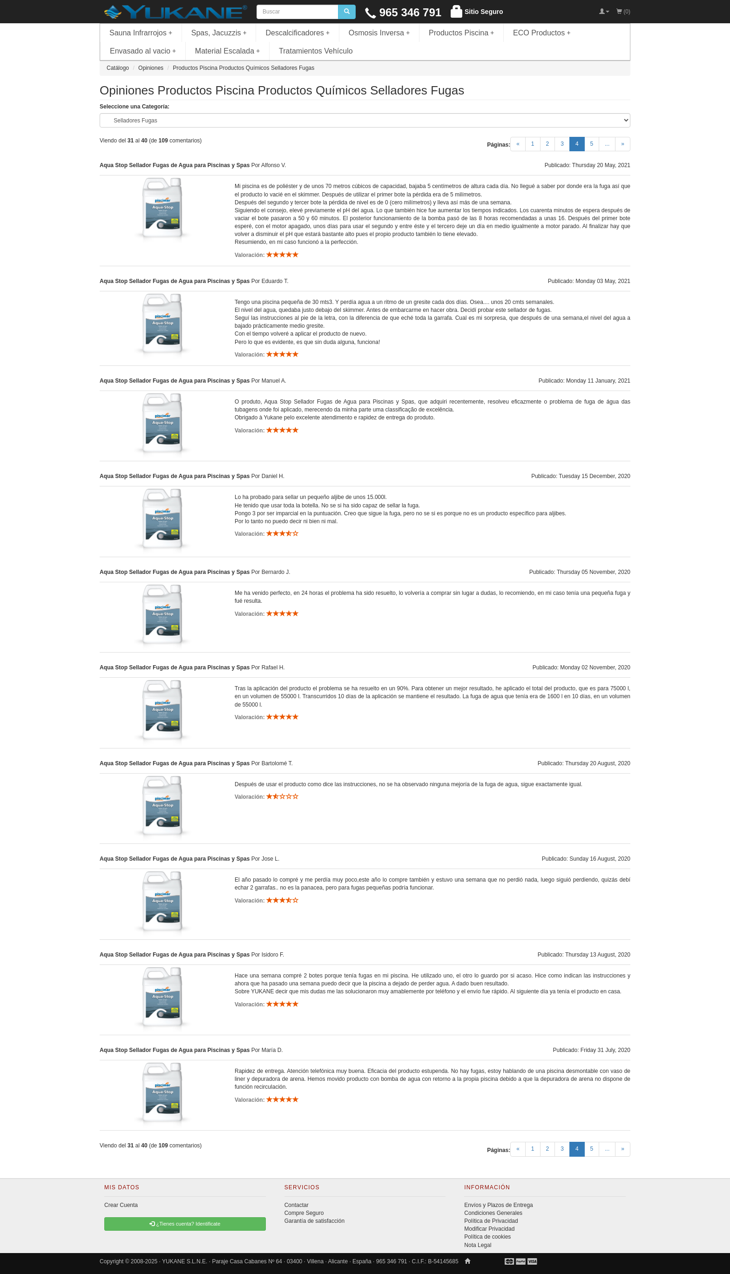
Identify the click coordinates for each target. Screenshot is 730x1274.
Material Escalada (227, 51)
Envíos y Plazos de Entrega (498, 1205)
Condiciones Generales (493, 1213)
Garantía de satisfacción (314, 1221)
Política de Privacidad (491, 1221)
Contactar (296, 1205)
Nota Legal (477, 1245)
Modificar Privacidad (489, 1229)
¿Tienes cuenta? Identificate (184, 1224)
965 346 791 (403, 12)
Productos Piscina (461, 32)
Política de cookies (487, 1237)
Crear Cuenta (121, 1205)
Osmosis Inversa (379, 32)
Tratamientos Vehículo (316, 51)
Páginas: (498, 145)
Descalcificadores (297, 32)
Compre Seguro (304, 1213)
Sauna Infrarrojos (140, 32)
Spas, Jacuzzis (219, 32)
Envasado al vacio (143, 51)
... (607, 144)
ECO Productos (542, 32)
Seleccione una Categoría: (134, 106)
